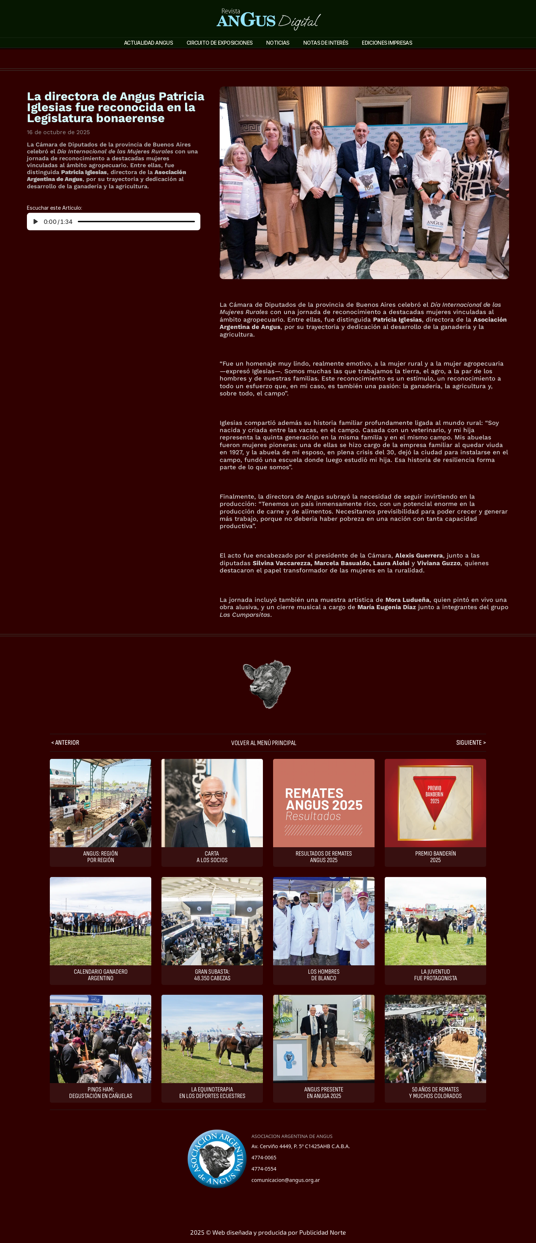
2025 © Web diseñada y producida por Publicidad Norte (268, 1232)
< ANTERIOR (64, 743)
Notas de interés (325, 43)
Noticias (277, 43)
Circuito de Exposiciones (219, 43)
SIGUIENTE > (471, 743)
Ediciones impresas (387, 43)
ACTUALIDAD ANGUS (148, 43)
